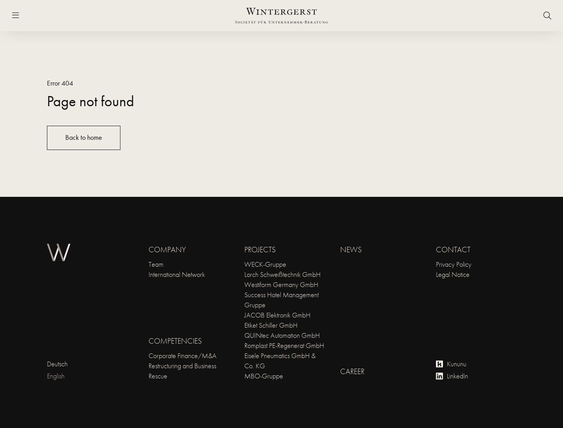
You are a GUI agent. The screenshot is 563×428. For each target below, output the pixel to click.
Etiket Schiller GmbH (271, 325)
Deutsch (57, 363)
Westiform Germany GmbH (281, 284)
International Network (177, 274)
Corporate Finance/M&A (183, 355)
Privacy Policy (454, 264)
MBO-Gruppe (263, 375)
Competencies (175, 341)
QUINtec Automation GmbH (282, 335)
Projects (260, 249)
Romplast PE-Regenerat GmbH (284, 345)
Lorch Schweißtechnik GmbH (282, 274)
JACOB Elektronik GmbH (277, 314)
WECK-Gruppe (265, 264)
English (56, 375)
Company (167, 249)
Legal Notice (453, 274)
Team (156, 264)
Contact (453, 249)
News (351, 249)
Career (352, 371)
